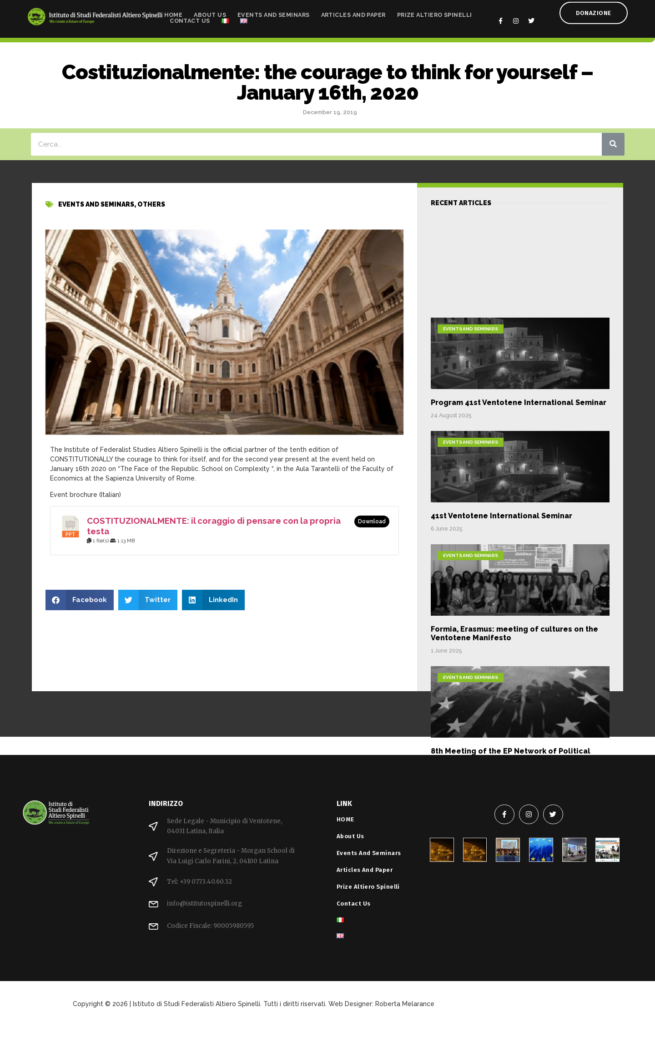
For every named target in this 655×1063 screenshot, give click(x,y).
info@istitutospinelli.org (204, 903)
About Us (210, 12)
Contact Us (190, 18)
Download (372, 521)
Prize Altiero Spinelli (434, 12)
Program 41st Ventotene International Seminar (518, 502)
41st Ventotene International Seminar (501, 616)
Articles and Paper (353, 12)
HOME (173, 12)
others (151, 211)
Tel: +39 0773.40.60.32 (199, 882)
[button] (79, 600)
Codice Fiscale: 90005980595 (210, 926)
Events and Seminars (273, 12)
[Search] (613, 144)
